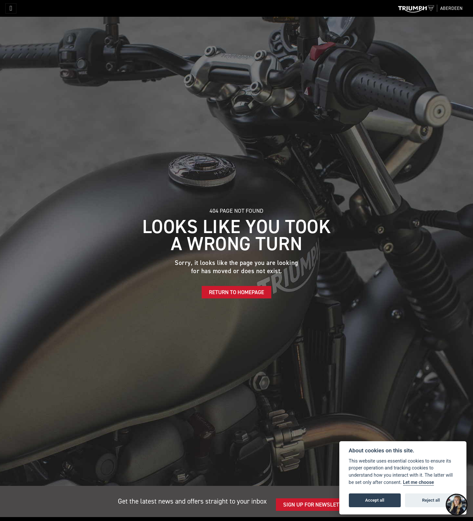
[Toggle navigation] (10, 8)
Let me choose (418, 482)
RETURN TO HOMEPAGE (236, 292)
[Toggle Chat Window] (456, 504)
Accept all (374, 500)
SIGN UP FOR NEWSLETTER (315, 504)
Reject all (431, 500)
